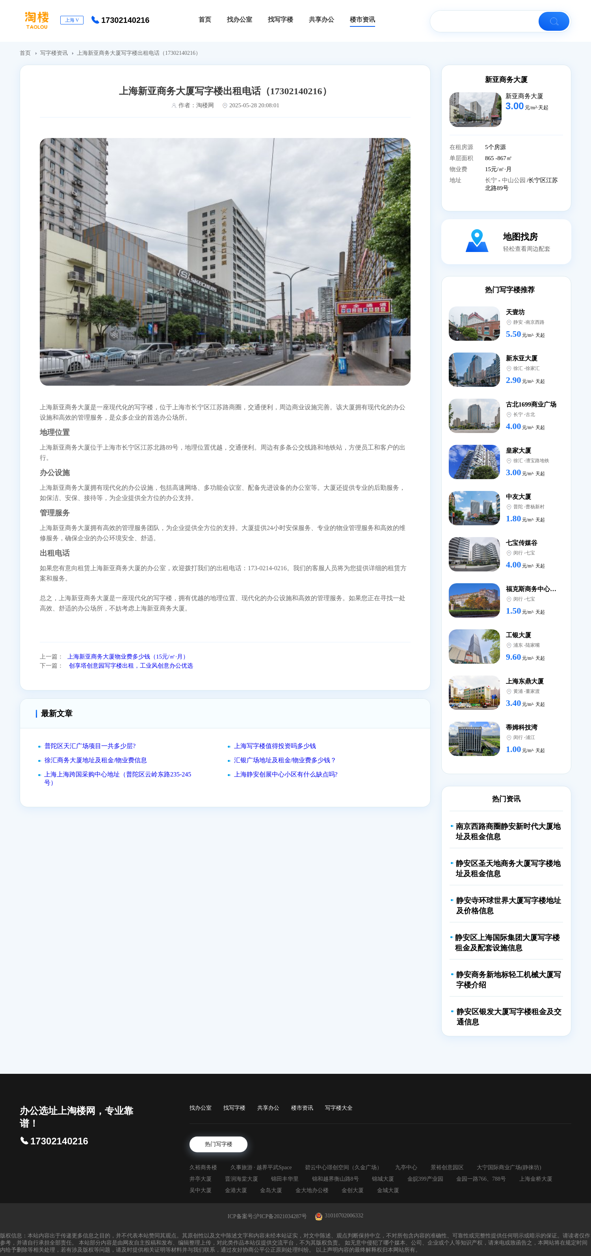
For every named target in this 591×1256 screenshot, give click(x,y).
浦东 (518, 645)
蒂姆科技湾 (521, 727)
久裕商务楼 (203, 1167)
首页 (26, 53)
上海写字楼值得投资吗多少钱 (275, 746)
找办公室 (201, 1108)
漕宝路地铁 (537, 460)
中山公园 (514, 180)
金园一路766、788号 (481, 1179)
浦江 (530, 737)
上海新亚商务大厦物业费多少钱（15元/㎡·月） (128, 656)
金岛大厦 (271, 1190)
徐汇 (518, 368)
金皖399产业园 (425, 1179)
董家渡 (533, 691)
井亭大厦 (201, 1179)
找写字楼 (234, 1108)
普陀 (518, 506)
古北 (530, 414)
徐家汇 (533, 368)
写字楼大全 (339, 1108)
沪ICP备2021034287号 (280, 1216)
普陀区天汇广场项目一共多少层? (90, 746)
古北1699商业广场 (531, 404)
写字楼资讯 (54, 53)
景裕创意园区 (447, 1167)
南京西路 (535, 322)
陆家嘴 (533, 645)
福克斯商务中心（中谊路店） (547, 589)
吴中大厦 (201, 1190)
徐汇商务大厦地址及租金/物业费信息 (96, 760)
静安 (518, 322)
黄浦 (518, 691)
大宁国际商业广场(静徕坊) (509, 1167)
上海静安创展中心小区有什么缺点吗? (286, 774)
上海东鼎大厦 (525, 681)
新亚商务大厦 (506, 80)
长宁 (491, 180)
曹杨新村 (535, 506)
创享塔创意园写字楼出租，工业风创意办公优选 (130, 666)
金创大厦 (353, 1190)
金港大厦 (236, 1190)
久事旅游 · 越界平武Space (261, 1167)
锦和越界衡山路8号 (335, 1179)
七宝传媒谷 (521, 542)
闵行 (518, 553)
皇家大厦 (518, 450)
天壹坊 (515, 312)
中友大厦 (518, 496)
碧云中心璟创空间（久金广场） (343, 1167)
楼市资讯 (302, 1108)
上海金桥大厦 (535, 1179)
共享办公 (268, 1108)
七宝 (530, 553)
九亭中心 (406, 1167)
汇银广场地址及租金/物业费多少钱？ (285, 760)
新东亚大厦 (521, 358)
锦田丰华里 (285, 1179)
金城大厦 (388, 1190)
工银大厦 (518, 635)
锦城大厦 (383, 1179)
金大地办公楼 (312, 1190)
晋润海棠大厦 (241, 1179)
